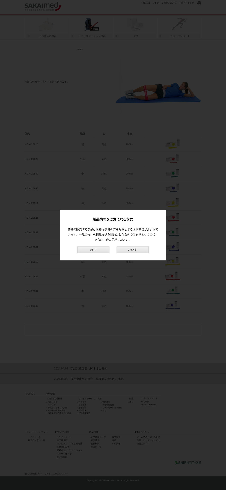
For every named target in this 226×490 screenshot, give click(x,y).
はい (93, 250)
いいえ (132, 250)
